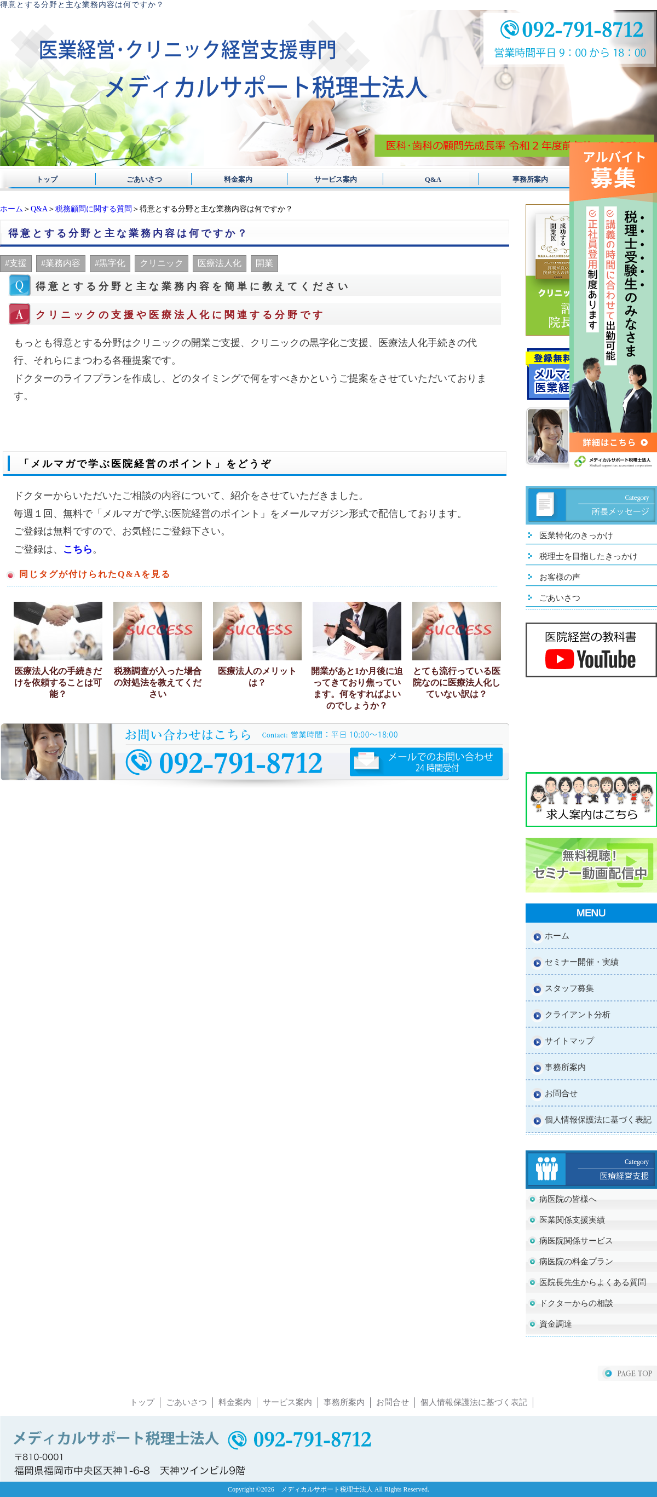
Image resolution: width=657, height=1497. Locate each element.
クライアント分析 (577, 1014)
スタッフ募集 (569, 988)
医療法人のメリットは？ (257, 676)
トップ (46, 179)
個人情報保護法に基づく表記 (598, 1119)
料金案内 (234, 179)
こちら (78, 549)
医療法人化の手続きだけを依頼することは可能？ (58, 682)
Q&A (422, 179)
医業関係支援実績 (572, 1220)
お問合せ (561, 1093)
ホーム (11, 209)
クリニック (161, 263)
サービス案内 (328, 179)
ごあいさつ (140, 179)
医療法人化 (219, 263)
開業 (264, 263)
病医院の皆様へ (568, 1199)
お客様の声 (559, 577)
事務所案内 (516, 179)
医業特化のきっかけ (576, 535)
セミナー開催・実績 (582, 962)
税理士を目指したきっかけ (588, 556)
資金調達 (555, 1324)
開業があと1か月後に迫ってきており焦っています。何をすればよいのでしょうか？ (357, 688)
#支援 (16, 263)
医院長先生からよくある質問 (592, 1282)
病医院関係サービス (576, 1240)
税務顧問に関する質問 (93, 209)
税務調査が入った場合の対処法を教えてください (157, 682)
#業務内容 (60, 263)
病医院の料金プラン (576, 1261)
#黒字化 (110, 263)
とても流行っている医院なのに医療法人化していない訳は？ (456, 682)
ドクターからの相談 (576, 1303)
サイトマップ (569, 1041)
